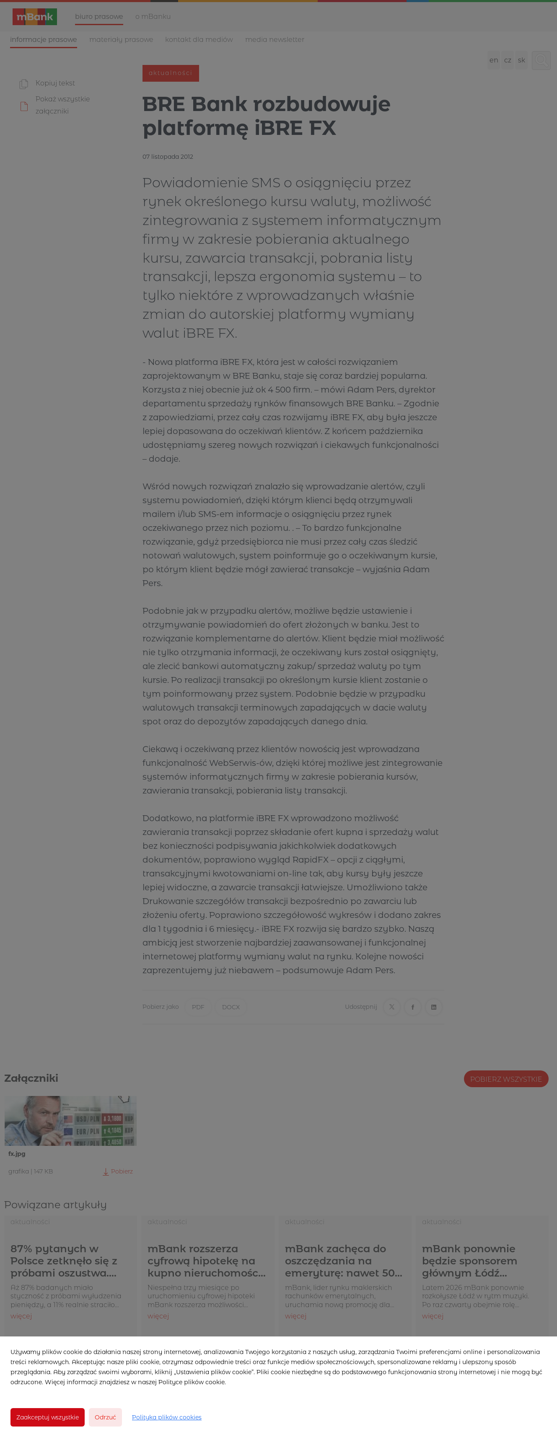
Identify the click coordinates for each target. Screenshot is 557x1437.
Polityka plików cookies (167, 1417)
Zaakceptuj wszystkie (47, 1417)
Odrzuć (105, 1417)
